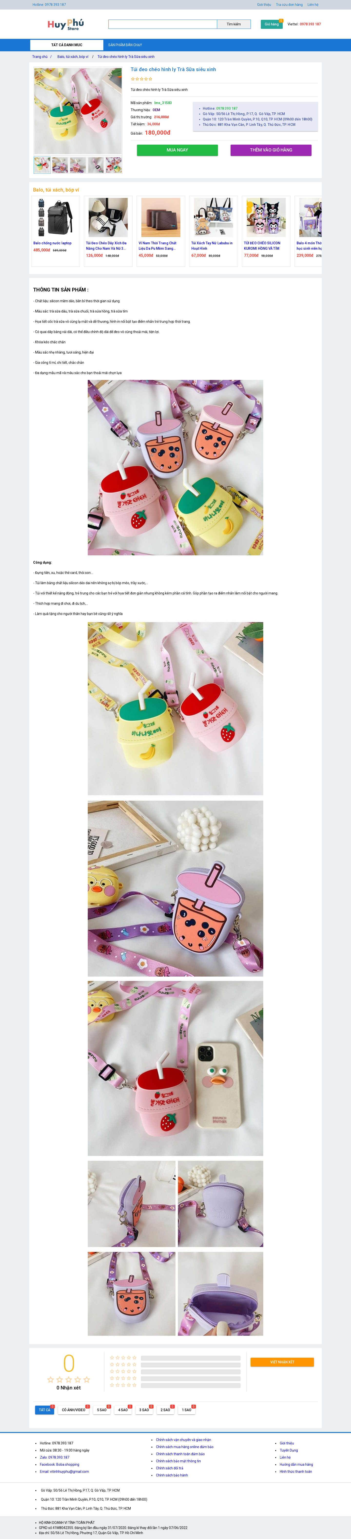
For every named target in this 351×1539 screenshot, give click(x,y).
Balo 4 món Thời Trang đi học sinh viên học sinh (317, 245)
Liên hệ (313, 5)
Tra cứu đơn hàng (289, 5)
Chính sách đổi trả (169, 1468)
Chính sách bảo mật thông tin (178, 1461)
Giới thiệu (264, 5)
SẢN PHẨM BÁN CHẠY (125, 45)
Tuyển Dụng (289, 1450)
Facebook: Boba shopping (59, 1464)
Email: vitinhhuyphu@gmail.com (64, 1472)
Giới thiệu (287, 1443)
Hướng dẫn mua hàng (296, 1464)
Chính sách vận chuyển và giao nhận (183, 1440)
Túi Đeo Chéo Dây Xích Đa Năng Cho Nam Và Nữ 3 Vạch (106, 246)
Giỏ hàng (272, 24)
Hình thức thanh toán (296, 1472)
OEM (156, 110)
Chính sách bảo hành (172, 1475)
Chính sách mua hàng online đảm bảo (185, 1447)
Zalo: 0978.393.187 (54, 1457)
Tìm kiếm (234, 24)
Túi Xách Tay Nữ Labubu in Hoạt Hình (212, 245)
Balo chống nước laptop (52, 243)
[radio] (50, 1379)
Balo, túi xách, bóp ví (73, 57)
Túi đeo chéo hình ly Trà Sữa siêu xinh (126, 57)
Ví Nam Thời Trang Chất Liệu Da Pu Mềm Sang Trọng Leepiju (157, 246)
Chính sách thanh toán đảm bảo (180, 1454)
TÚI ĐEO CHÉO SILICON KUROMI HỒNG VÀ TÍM (262, 245)
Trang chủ (43, 57)
